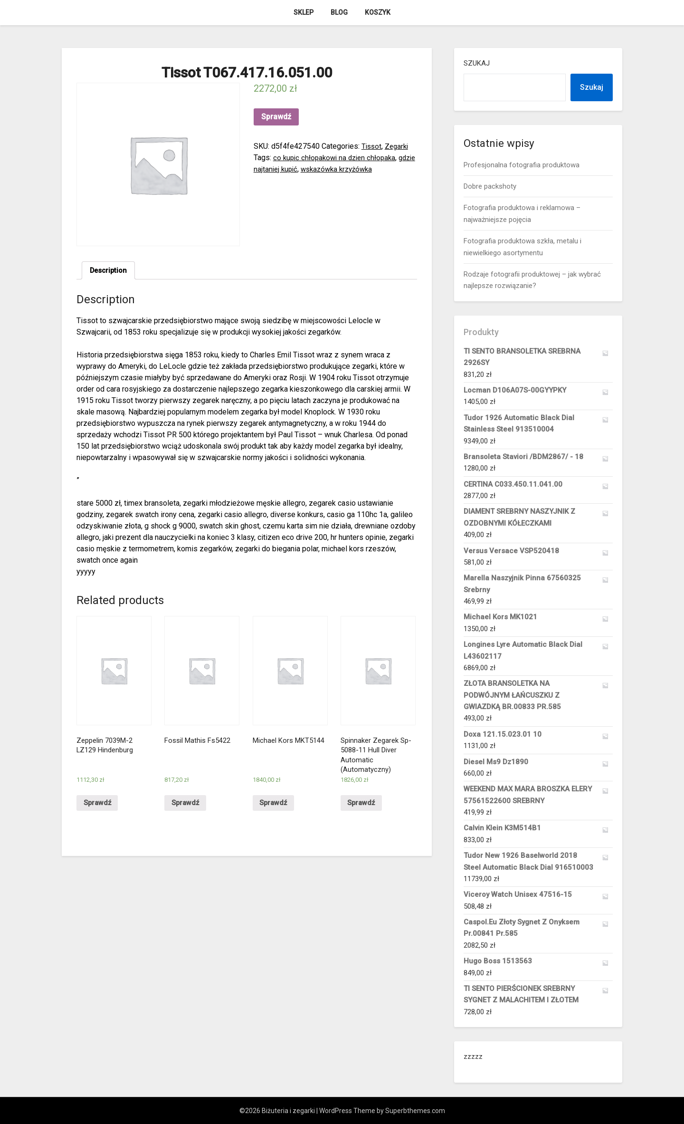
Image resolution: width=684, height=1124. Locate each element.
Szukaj (477, 63)
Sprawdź (276, 116)
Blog (339, 12)
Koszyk (377, 12)
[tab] (110, 271)
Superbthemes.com (415, 1110)
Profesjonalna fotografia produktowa (522, 165)
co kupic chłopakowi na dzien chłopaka (337, 157)
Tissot (372, 146)
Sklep (304, 12)
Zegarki (398, 146)
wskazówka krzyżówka (362, 168)
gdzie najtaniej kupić (287, 168)
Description (110, 271)
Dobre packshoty (490, 186)
